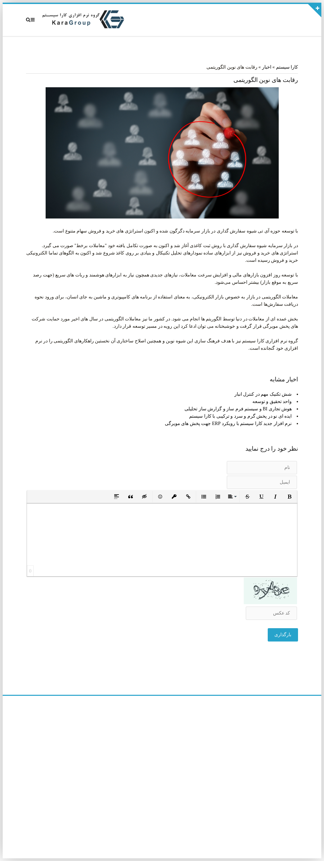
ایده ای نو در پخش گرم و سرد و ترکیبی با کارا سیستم (240, 416)
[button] (289, 496)
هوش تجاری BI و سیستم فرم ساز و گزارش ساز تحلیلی (238, 408)
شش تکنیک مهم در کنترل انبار (263, 394)
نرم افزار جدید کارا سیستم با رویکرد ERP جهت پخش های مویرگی (228, 423)
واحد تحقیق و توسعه (272, 401)
